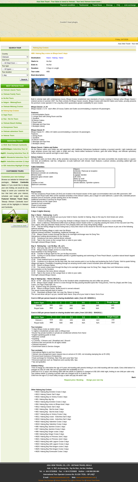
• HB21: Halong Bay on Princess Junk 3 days (50, 439)
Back (134, 377)
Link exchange (130, 5)
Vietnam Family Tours (12, 94)
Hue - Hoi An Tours (10, 119)
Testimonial (83, 5)
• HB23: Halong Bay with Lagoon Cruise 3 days (51, 442)
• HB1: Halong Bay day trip (44, 399)
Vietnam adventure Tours (13, 131)
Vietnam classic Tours (12, 90)
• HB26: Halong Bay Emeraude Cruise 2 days (51, 451)
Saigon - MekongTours (12, 102)
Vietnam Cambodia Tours (63, 480)
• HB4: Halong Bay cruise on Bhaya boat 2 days (51, 404)
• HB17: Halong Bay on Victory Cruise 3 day (50, 414)
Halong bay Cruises (11, 111)
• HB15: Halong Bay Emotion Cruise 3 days (50, 392)
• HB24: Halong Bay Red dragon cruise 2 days (51, 446)
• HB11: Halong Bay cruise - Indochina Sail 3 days (52, 417)
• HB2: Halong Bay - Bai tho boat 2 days (49, 409)
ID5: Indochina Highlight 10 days (16, 166)
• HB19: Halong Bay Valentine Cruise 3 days (50, 424)
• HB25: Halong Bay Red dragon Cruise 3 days (51, 449)
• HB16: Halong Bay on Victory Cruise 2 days (50, 397)
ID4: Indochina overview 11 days (16, 161)
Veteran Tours (8, 136)
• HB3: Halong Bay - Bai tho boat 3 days (49, 412)
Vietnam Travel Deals (93, 480)
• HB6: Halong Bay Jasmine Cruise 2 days (49, 427)
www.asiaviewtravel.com (86, 477)
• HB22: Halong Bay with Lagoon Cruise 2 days (51, 444)
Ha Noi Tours (8, 98)
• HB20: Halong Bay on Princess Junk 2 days (50, 437)
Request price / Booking (73, 380)
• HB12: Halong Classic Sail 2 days (47, 407)
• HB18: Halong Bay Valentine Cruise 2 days (50, 422)
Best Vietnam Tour (79, 480)
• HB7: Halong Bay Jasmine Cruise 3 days (49, 429)
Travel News (97, 5)
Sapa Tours (7, 115)
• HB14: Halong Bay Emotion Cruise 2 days (50, 402)
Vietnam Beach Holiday (12, 123)
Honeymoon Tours (10, 127)
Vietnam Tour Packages (46, 480)
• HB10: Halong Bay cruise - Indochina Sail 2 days (52, 419)
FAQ (118, 5)
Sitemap (109, 5)
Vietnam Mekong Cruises (13, 107)
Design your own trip (95, 380)
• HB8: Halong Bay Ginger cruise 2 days (49, 432)
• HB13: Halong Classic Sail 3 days (47, 394)
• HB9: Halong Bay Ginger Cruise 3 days (49, 434)
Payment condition (67, 5)
